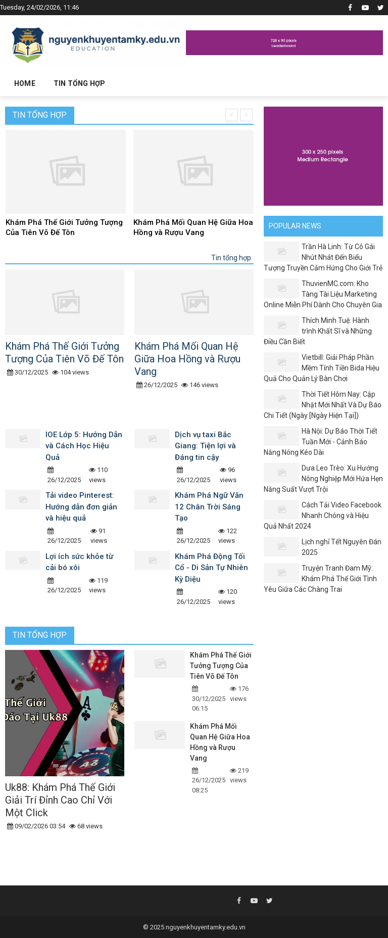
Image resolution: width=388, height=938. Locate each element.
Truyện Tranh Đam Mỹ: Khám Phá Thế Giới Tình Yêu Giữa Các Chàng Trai (320, 578)
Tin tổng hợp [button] (79, 83)
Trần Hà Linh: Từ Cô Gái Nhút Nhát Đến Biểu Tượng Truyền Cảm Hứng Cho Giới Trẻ (323, 257)
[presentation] (231, 115)
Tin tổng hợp (40, 115)
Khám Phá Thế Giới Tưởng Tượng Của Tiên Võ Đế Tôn (64, 227)
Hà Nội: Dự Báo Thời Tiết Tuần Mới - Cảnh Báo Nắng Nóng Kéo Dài (320, 441)
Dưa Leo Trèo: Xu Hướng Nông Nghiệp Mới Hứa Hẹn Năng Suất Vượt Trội (323, 478)
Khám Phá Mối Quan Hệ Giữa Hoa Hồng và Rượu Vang (193, 227)
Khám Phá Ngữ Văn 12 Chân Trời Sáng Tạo (209, 507)
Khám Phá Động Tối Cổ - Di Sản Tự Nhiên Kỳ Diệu (211, 568)
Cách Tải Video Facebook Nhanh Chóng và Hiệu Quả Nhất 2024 (322, 515)
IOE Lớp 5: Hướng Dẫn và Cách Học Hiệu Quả (83, 446)
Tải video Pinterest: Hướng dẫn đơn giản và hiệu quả (81, 507)
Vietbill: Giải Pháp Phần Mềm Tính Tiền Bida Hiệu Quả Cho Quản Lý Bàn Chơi (321, 368)
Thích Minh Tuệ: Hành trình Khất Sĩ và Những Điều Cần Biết (318, 331)
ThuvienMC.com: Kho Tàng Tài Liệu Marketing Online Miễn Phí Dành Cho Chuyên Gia (323, 294)
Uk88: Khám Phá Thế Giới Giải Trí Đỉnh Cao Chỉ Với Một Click (60, 800)
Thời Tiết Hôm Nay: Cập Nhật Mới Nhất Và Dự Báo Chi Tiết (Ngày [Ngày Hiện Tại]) (322, 404)
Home (24, 83)
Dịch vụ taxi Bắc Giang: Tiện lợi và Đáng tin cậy (205, 446)
